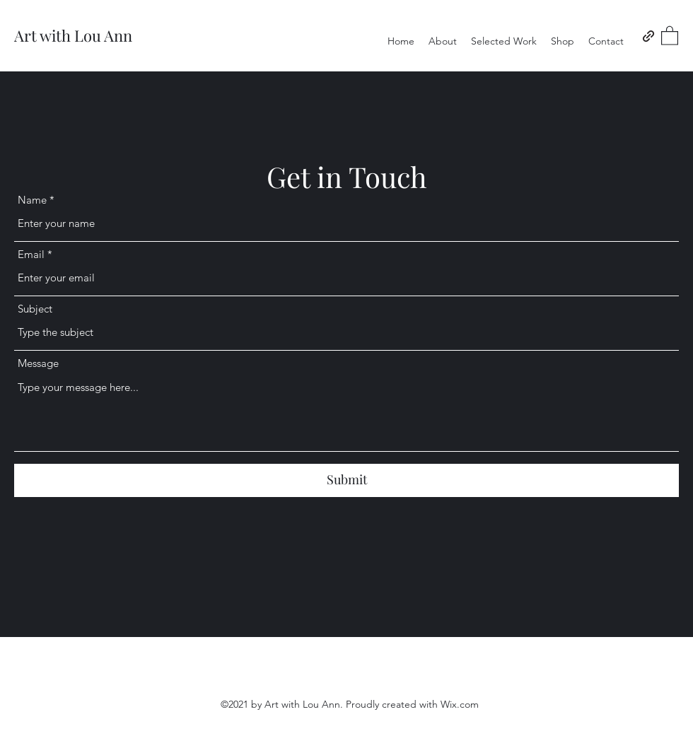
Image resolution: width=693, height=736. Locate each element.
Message (38, 363)
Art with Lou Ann (73, 35)
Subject (35, 308)
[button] (669, 35)
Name (32, 199)
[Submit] (346, 480)
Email (31, 254)
